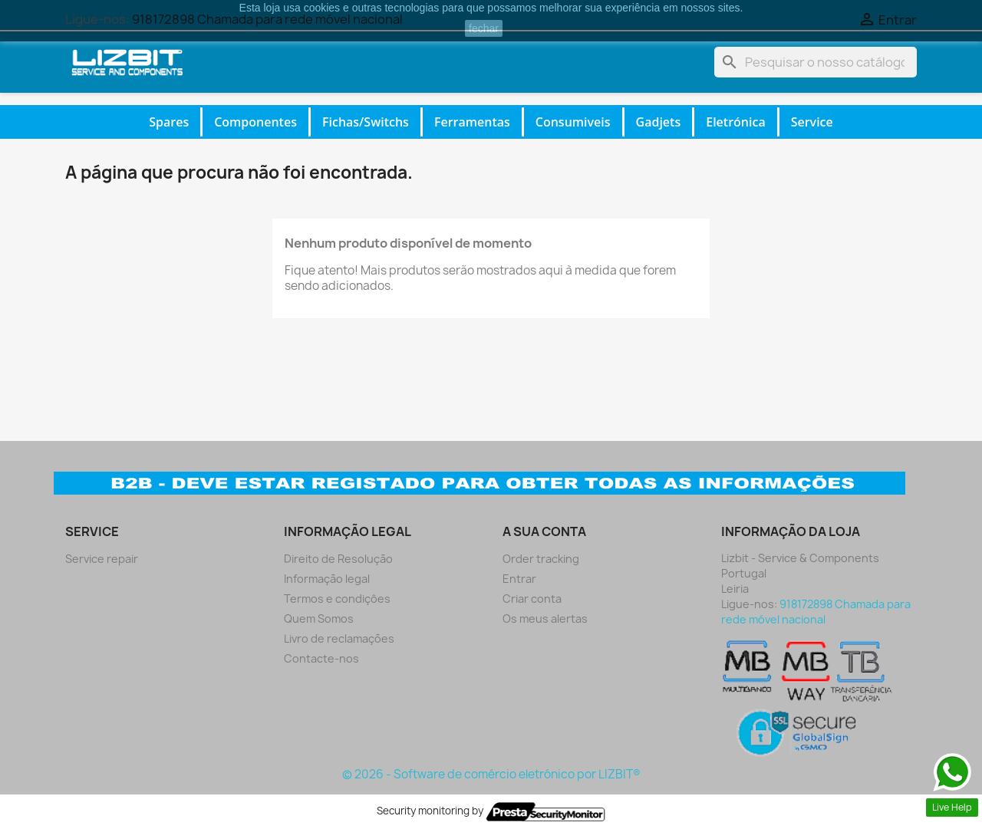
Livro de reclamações (339, 638)
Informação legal (327, 578)
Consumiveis (573, 121)
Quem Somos (319, 618)
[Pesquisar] (815, 62)
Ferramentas (472, 121)
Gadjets (658, 121)
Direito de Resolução (338, 558)
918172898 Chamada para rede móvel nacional (816, 612)
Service (812, 121)
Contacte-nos (321, 658)
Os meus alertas (545, 618)
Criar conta (532, 598)
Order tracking (541, 558)
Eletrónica (735, 121)
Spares (169, 121)
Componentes (255, 121)
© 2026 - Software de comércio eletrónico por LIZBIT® (491, 774)
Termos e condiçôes (337, 598)
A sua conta (544, 531)
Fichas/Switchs (365, 121)
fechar (484, 28)
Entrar (519, 578)
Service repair (101, 558)
